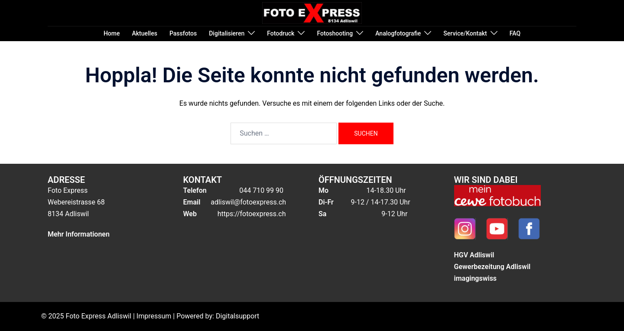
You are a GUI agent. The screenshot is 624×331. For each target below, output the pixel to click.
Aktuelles (144, 33)
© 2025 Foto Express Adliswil (86, 316)
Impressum (154, 316)
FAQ (515, 33)
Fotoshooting (335, 33)
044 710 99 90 (261, 190)
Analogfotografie (398, 33)
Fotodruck (280, 33)
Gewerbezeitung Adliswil (492, 267)
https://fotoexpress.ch (251, 214)
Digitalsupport (237, 316)
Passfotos (183, 33)
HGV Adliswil (474, 255)
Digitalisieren (226, 33)
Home (112, 33)
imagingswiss (475, 278)
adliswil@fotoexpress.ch (248, 202)
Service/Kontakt (465, 33)
